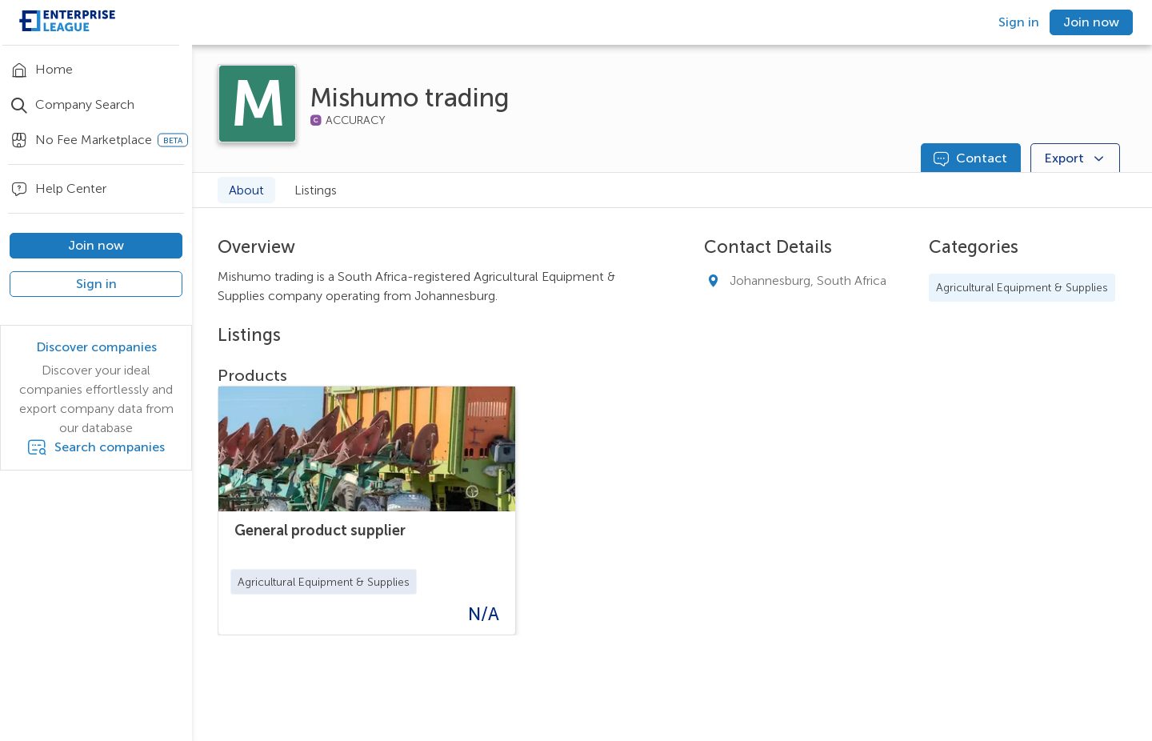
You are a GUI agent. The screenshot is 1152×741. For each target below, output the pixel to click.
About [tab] (246, 190)
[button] (323, 582)
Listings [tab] (315, 190)
